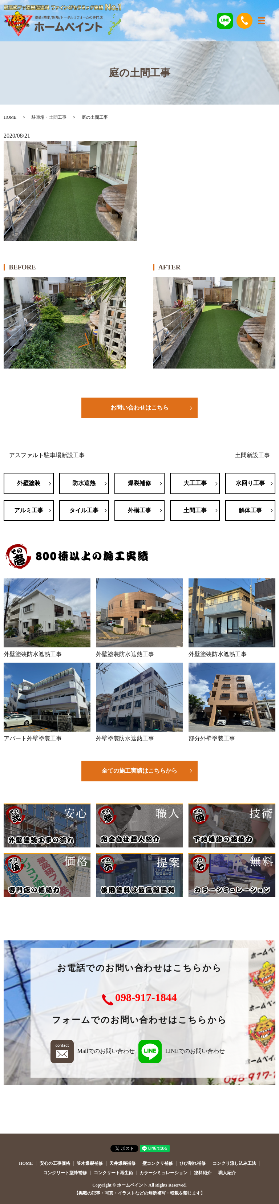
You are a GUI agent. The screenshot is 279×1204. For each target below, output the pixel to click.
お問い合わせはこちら (139, 407)
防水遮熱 (84, 483)
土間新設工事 (252, 455)
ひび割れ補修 (192, 1163)
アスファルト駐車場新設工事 (47, 455)
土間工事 (195, 510)
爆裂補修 (139, 483)
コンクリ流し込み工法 (234, 1163)
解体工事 (250, 510)
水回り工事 (250, 483)
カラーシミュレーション (163, 1172)
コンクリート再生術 (113, 1172)
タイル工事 (83, 510)
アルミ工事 (28, 510)
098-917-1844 (146, 997)
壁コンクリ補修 (157, 1163)
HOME (10, 117)
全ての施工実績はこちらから (139, 771)
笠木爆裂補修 (90, 1163)
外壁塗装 (28, 483)
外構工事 (139, 510)
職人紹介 (227, 1172)
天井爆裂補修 (122, 1163)
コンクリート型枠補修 (65, 1172)
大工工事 (195, 483)
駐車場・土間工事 (49, 117)
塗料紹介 (202, 1172)
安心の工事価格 (55, 1163)
